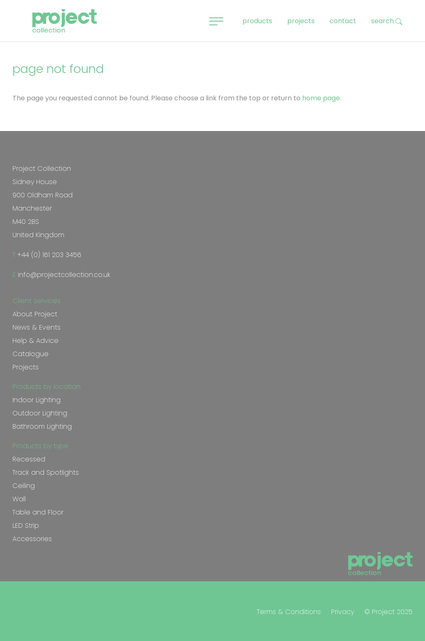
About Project (34, 314)
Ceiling (23, 485)
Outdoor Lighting (39, 413)
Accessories (32, 539)
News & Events (36, 327)
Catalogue (30, 354)
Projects (25, 367)
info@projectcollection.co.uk (63, 274)
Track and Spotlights (45, 472)
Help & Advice (35, 340)
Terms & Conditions (289, 612)
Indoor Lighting (36, 400)
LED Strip (25, 525)
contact (343, 21)
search (386, 21)
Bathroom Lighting (42, 426)
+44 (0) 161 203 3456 (48, 255)
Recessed (28, 459)
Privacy (342, 612)
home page (321, 98)
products (257, 21)
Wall (19, 499)
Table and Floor (38, 512)
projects (301, 21)
